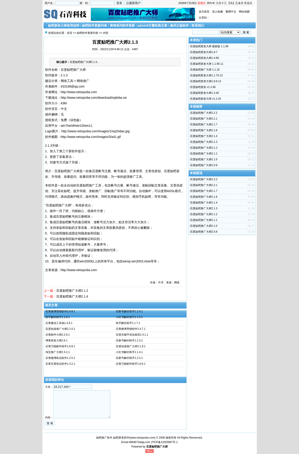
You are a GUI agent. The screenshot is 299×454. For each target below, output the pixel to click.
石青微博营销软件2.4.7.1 (131, 328)
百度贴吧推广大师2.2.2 (203, 112)
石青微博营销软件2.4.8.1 (60, 311)
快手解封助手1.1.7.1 (128, 323)
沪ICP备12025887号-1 (164, 442)
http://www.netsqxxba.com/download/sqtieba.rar (94, 97)
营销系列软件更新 (122, 25)
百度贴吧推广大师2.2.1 (203, 118)
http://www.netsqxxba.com (79, 92)
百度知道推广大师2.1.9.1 (131, 346)
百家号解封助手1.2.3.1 (129, 340)
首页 (69, 32)
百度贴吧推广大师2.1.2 (72, 290)
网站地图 (244, 11)
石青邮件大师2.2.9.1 (58, 334)
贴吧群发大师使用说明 (63, 25)
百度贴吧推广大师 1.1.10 (205, 69)
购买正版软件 (179, 25)
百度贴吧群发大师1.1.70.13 (206, 75)
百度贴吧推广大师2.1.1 (203, 153)
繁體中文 (231, 11)
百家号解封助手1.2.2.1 (129, 358)
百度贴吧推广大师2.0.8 (203, 165)
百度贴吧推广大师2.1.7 (203, 124)
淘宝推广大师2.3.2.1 (58, 352)
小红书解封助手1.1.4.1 (129, 352)
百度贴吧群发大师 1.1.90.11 (206, 63)
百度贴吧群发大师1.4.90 (204, 58)
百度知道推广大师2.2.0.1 (60, 328)
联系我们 (198, 25)
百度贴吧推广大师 (157, 446)
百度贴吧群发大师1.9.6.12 (205, 81)
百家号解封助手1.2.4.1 (129, 311)
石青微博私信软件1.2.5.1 (60, 358)
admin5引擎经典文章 (152, 25)
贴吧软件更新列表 (94, 25)
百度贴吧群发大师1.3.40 (204, 92)
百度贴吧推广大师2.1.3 (203, 141)
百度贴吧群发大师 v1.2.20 (205, 98)
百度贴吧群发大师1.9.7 (203, 52)
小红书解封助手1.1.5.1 (129, 317)
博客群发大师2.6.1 (57, 340)
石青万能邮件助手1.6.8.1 (60, 346)
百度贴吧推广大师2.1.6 (203, 130)
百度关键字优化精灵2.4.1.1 (132, 334)
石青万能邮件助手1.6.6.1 (131, 363)
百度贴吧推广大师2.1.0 (203, 159)
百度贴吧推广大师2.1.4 (72, 296)
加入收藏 (217, 11)
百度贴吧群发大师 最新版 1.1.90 (209, 46)
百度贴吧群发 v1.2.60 (203, 87)
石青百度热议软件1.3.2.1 (60, 363)
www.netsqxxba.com (142, 437)
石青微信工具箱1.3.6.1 (59, 323)
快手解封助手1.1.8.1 (58, 317)
